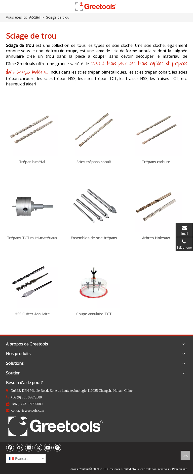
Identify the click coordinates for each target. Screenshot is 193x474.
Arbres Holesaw (156, 237)
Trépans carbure (156, 161)
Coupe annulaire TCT (94, 313)
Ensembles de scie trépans (94, 237)
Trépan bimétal (32, 161)
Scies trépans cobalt (94, 161)
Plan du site (179, 469)
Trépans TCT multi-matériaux (32, 237)
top (185, 455)
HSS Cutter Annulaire (31, 313)
